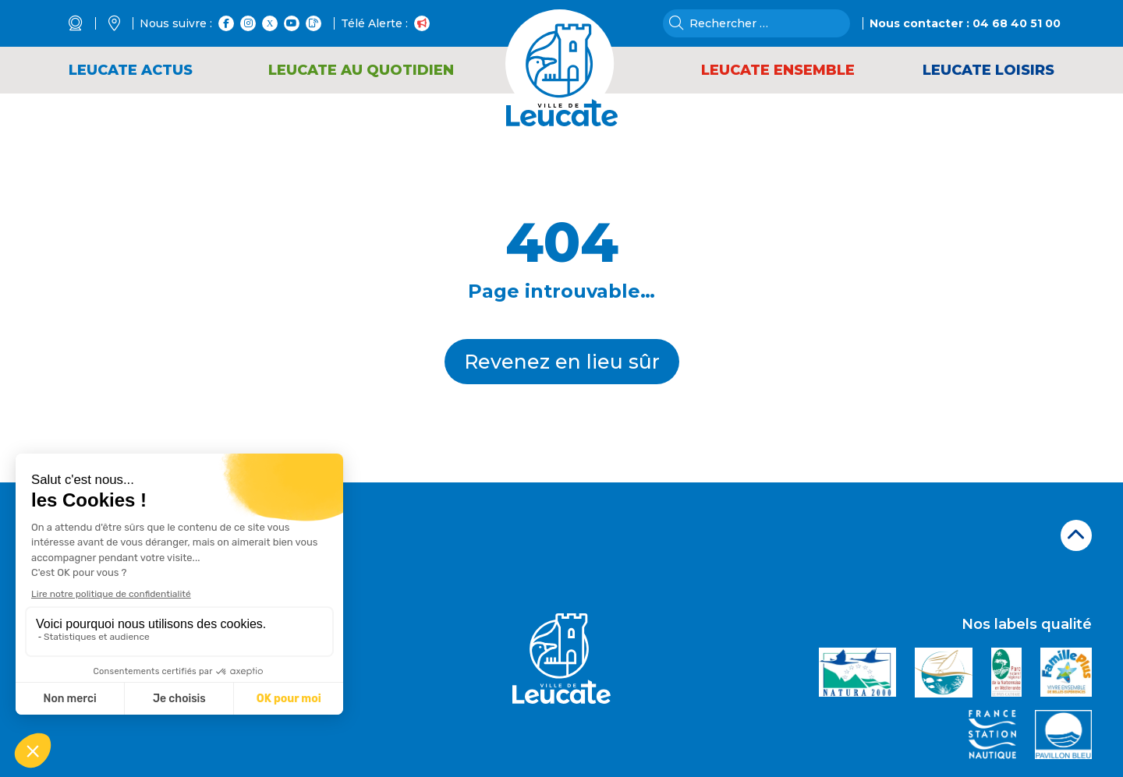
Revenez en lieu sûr (562, 361)
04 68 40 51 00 (1016, 23)
